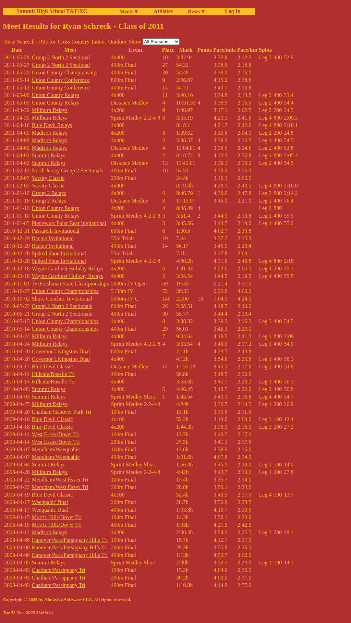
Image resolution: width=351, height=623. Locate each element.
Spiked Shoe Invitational (59, 253)
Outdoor (117, 42)
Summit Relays (48, 155)
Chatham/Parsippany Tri (58, 570)
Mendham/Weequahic (56, 449)
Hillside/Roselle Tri (53, 374)
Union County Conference (61, 80)
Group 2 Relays (49, 193)
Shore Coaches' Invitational (62, 299)
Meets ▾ (128, 11)
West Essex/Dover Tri (56, 434)
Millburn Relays (50, 110)
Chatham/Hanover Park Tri (61, 412)
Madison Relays (50, 133)
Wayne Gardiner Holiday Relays (67, 268)
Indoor (99, 42)
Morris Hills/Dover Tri (57, 517)
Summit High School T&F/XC (51, 11)
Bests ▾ (196, 11)
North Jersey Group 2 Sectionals (67, 170)
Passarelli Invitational (56, 231)
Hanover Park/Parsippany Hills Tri (70, 540)
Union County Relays (56, 95)
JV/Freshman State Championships (70, 283)
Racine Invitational (53, 238)
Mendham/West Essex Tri (60, 479)
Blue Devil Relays (52, 125)
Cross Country (73, 42)
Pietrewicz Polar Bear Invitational (69, 223)
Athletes (163, 11)
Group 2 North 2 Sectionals (62, 306)
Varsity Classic (48, 178)
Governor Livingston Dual (61, 351)
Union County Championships (65, 72)
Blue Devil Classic (52, 366)
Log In (231, 11)
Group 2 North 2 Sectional (61, 57)
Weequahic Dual (50, 502)
